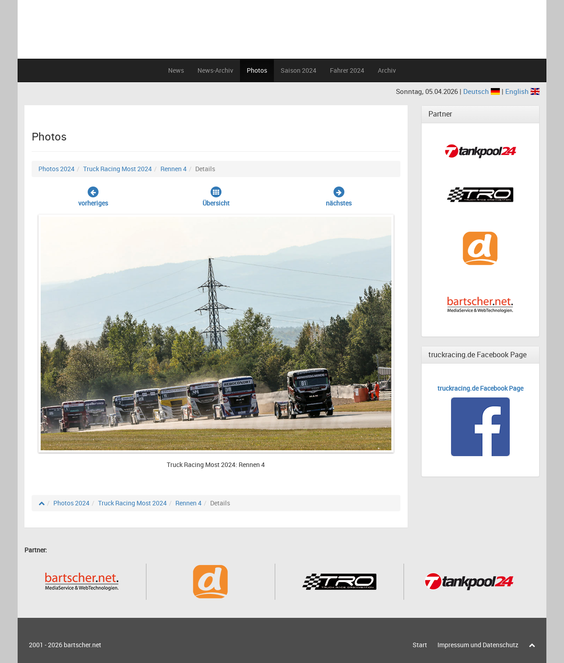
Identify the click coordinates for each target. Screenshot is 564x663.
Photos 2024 (56, 168)
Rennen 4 (173, 168)
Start (420, 644)
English (522, 91)
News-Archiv (215, 70)
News (176, 70)
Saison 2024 (298, 70)
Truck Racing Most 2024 (117, 168)
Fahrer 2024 (347, 70)
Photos (257, 70)
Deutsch (482, 91)
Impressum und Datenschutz (477, 644)
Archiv (387, 70)
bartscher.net (82, 644)
